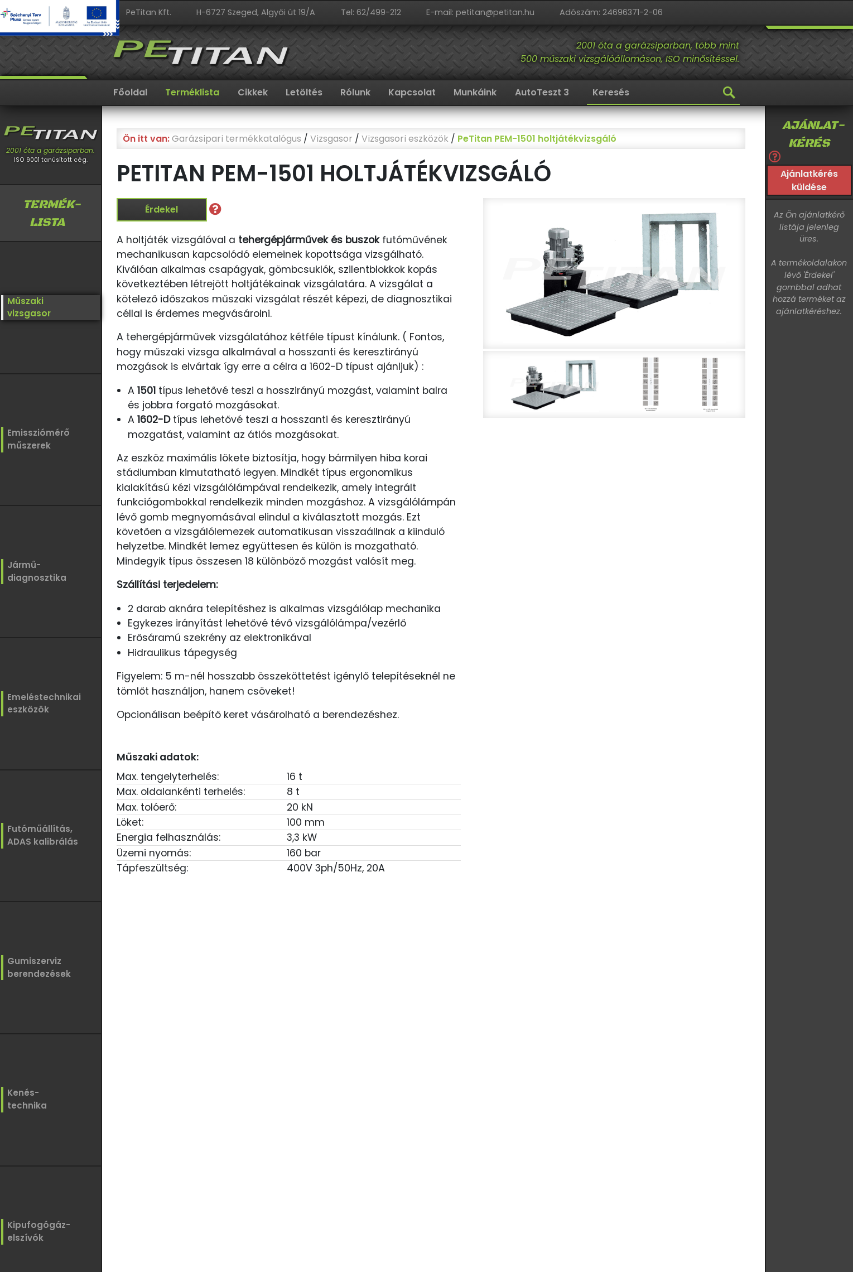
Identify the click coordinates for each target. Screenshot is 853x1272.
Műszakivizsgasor (27, 307)
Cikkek (253, 92)
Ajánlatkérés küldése (809, 180)
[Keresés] (663, 93)
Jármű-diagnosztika (34, 569)
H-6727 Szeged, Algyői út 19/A (255, 12)
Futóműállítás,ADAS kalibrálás (40, 832)
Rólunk (355, 92)
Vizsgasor (331, 138)
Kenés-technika (27, 1097)
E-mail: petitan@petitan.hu (480, 12)
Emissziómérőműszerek (35, 438)
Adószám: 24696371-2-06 (611, 12)
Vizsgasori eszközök (405, 138)
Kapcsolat (412, 92)
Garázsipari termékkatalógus (236, 138)
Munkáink (475, 92)
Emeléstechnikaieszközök (40, 701)
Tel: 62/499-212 (371, 12)
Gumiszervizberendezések (36, 964)
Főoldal (130, 92)
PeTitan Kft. (148, 12)
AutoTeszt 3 (542, 92)
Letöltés (304, 92)
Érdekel (161, 209)
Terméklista (192, 92)
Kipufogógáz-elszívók (38, 1230)
